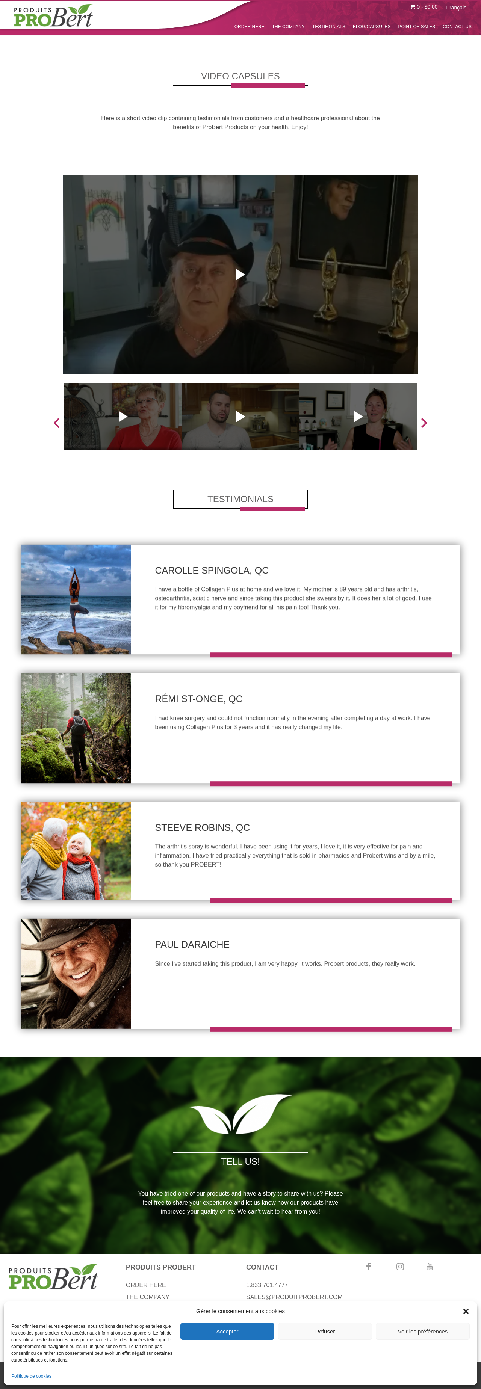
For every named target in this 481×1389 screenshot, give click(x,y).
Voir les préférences (423, 1331)
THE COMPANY (288, 26)
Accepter (227, 1331)
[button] (466, 1311)
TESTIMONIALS (328, 26)
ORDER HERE (249, 26)
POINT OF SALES (416, 26)
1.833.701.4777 (267, 1285)
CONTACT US (457, 26)
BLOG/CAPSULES (372, 26)
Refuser (325, 1331)
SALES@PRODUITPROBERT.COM (294, 1297)
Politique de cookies (31, 1376)
